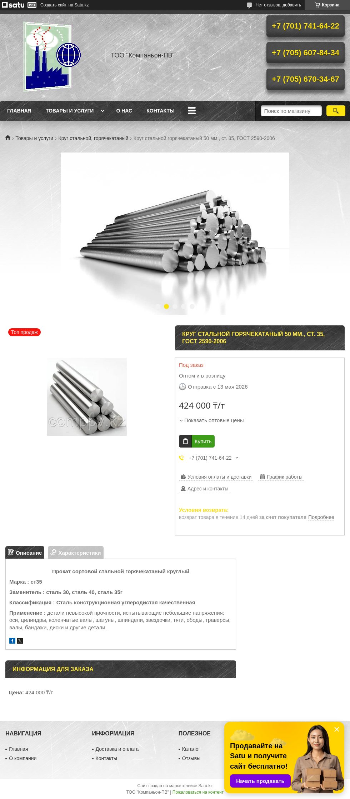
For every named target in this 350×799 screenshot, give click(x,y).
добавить (291, 5)
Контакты (160, 111)
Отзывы (191, 758)
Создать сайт (53, 5)
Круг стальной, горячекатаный (94, 138)
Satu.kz (205, 785)
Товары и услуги (70, 111)
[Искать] (335, 110)
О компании (22, 758)
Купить (203, 441)
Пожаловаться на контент (198, 792)
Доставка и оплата (117, 749)
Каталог (191, 749)
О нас (124, 111)
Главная (19, 111)
